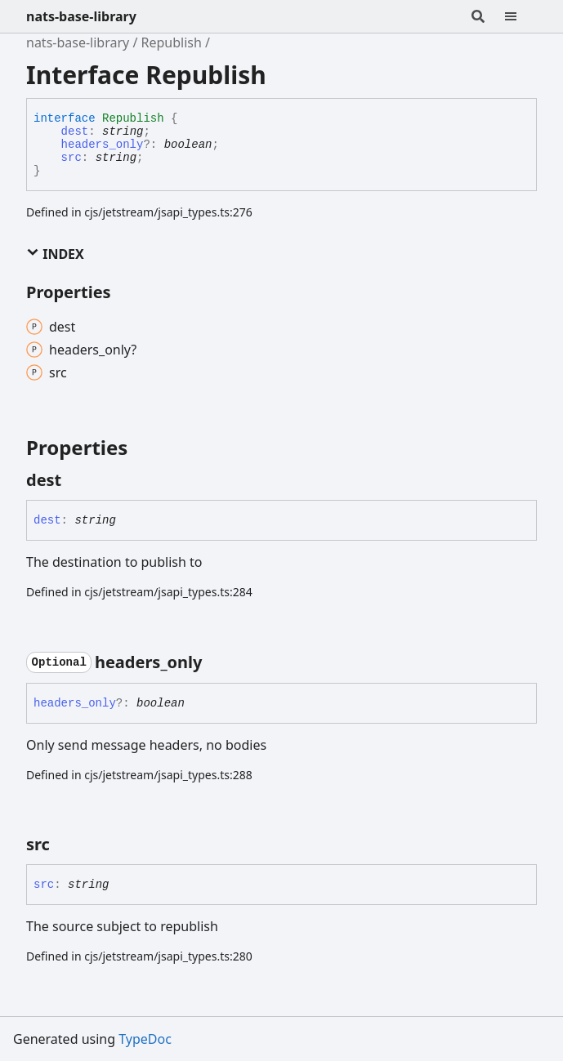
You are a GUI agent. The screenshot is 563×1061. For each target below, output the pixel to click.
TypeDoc (145, 1039)
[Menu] (520, 16)
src (71, 157)
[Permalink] (76, 480)
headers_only (102, 144)
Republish (171, 42)
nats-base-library (81, 16)
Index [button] (55, 254)
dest (75, 131)
